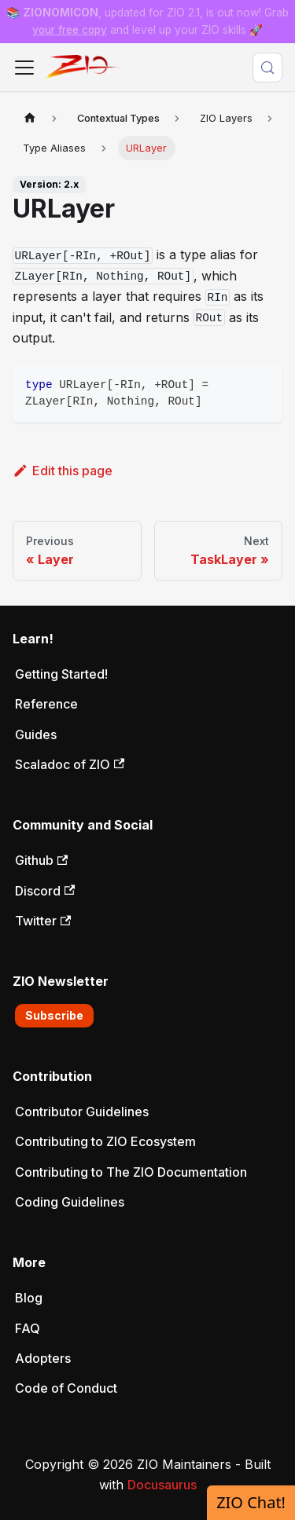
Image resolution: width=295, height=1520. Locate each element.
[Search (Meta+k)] (267, 67)
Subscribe (54, 1015)
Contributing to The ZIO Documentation (131, 1172)
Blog (28, 1298)
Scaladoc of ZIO (69, 764)
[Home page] (30, 118)
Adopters (43, 1358)
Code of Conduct (66, 1388)
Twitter (43, 920)
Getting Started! (61, 674)
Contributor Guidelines (82, 1111)
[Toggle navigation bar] (24, 67)
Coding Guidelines (69, 1202)
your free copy (69, 30)
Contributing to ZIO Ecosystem (105, 1141)
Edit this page (62, 470)
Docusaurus (162, 1485)
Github (41, 860)
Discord (45, 891)
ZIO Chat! (251, 1502)
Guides (36, 734)
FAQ (27, 1328)
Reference (46, 704)
